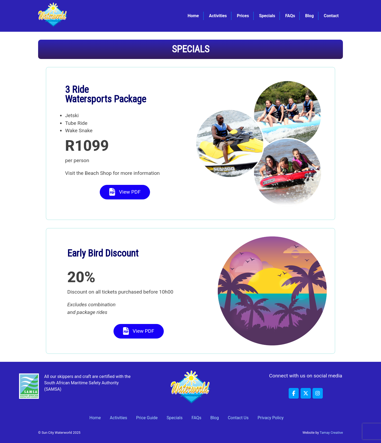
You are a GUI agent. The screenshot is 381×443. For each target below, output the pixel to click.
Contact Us (238, 417)
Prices (243, 15)
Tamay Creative (331, 433)
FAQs (290, 15)
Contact (331, 15)
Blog (309, 15)
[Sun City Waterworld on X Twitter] (306, 393)
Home (193, 15)
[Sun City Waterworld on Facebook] (294, 393)
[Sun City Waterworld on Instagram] (317, 393)
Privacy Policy (270, 417)
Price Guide (147, 417)
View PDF (124, 192)
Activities (218, 15)
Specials (267, 15)
